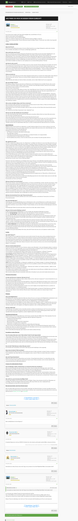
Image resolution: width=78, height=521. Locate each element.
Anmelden (9, 6)
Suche (65, 2)
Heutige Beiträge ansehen (54, 2)
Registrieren (18, 6)
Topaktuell (28, 12)
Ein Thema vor (18, 515)
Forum (24, 2)
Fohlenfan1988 (54, 444)
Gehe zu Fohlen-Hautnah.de (31, 6)
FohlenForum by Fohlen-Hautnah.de (14, 12)
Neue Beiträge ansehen (40, 2)
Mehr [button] (70, 2)
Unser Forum (35, 12)
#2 (56, 418)
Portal (30, 2)
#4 (56, 463)
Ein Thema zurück (10, 515)
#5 (56, 484)
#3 (56, 439)
